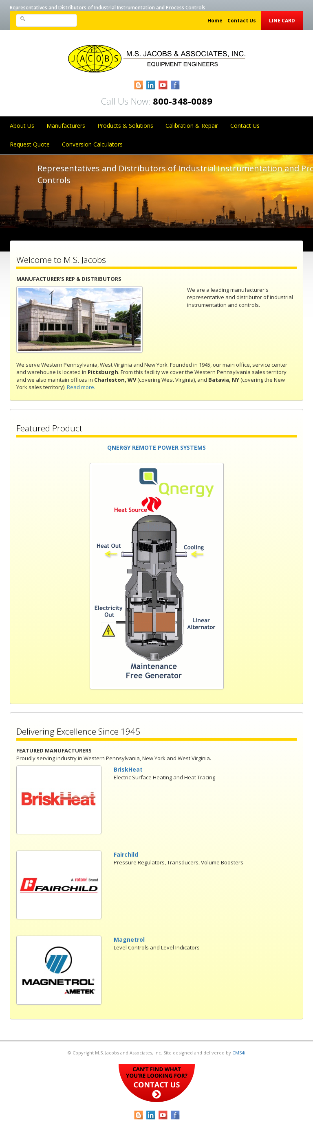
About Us (22, 125)
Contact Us (241, 20)
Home (215, 20)
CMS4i (238, 1053)
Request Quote (30, 144)
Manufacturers (65, 125)
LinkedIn (151, 85)
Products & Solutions (125, 125)
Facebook (175, 85)
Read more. (81, 387)
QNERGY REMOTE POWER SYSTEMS (156, 447)
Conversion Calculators (92, 144)
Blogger (138, 85)
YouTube (163, 85)
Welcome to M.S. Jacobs (61, 259)
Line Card (282, 20)
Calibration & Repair (191, 125)
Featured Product (49, 428)
